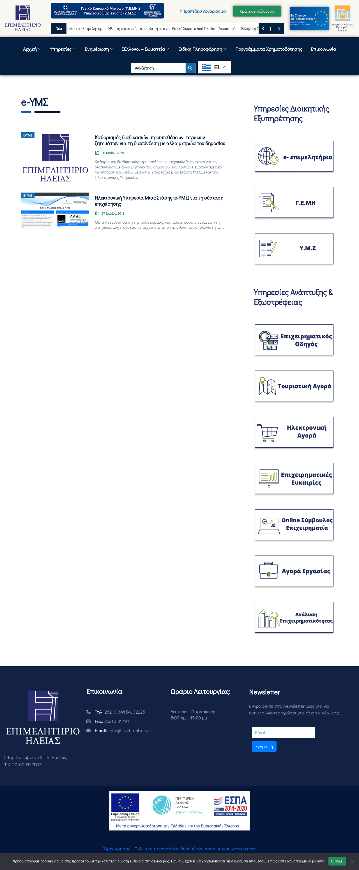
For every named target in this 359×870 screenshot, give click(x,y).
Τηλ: (120, 712)
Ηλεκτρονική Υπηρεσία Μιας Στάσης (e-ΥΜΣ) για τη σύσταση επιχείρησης (159, 201)
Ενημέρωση (99, 49)
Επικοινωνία (323, 49)
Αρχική (32, 49)
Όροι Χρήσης (117, 848)
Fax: (112, 721)
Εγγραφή (264, 746)
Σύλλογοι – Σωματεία (146, 49)
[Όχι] (352, 861)
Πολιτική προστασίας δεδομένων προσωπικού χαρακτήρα (194, 848)
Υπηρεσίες (63, 49)
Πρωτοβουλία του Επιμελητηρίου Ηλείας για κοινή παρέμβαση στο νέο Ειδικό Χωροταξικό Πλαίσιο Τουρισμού (148, 28)
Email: (123, 730)
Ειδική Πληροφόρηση (202, 49)
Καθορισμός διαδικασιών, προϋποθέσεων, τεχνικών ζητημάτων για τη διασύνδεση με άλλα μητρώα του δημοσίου (160, 140)
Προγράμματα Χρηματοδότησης (268, 49)
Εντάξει (337, 861)
